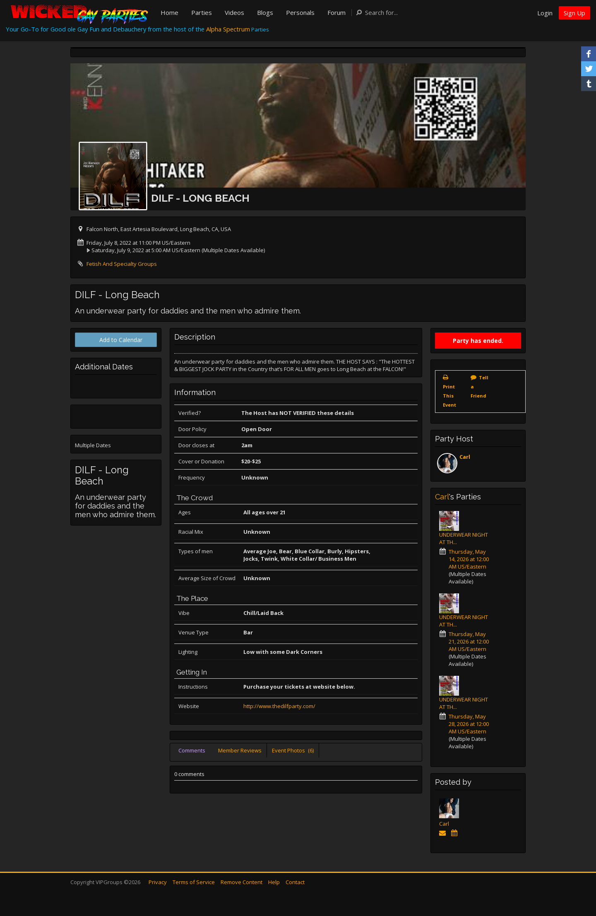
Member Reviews (240, 750)
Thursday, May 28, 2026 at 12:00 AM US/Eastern (469, 724)
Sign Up (574, 13)
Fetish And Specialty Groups (122, 264)
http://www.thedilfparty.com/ (279, 706)
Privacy (158, 882)
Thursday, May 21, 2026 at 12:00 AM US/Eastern (469, 641)
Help (274, 882)
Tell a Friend (479, 386)
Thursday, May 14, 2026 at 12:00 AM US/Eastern (469, 559)
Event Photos (293, 750)
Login (545, 13)
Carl (464, 456)
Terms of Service (194, 882)
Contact (295, 882)
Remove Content (241, 882)
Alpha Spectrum (228, 29)
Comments (191, 750)
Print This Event (449, 395)
